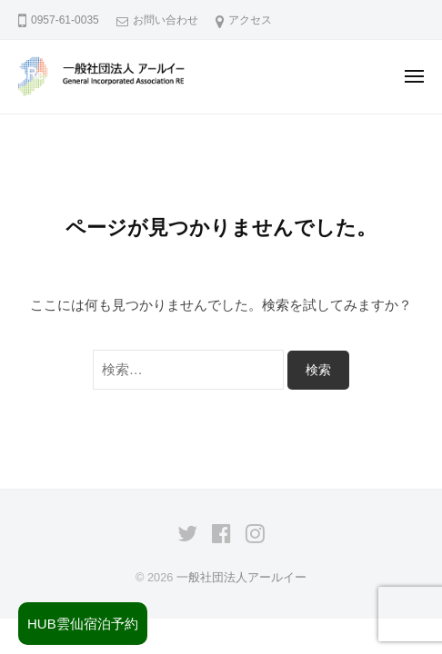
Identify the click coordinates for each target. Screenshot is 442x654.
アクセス (250, 20)
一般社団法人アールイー (241, 577)
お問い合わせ (165, 20)
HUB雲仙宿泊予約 (82, 623)
